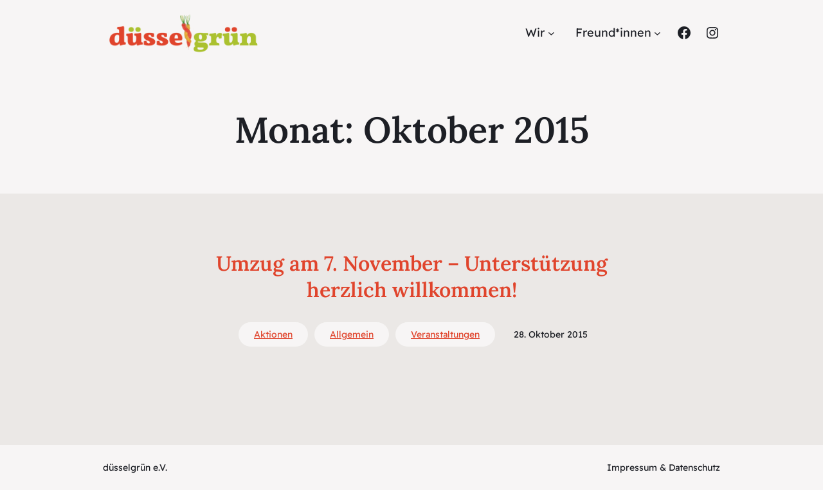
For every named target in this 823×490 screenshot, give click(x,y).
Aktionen (273, 334)
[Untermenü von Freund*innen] (657, 33)
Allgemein (352, 334)
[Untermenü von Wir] (551, 33)
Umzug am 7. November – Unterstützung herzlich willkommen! (412, 277)
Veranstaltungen (445, 334)
